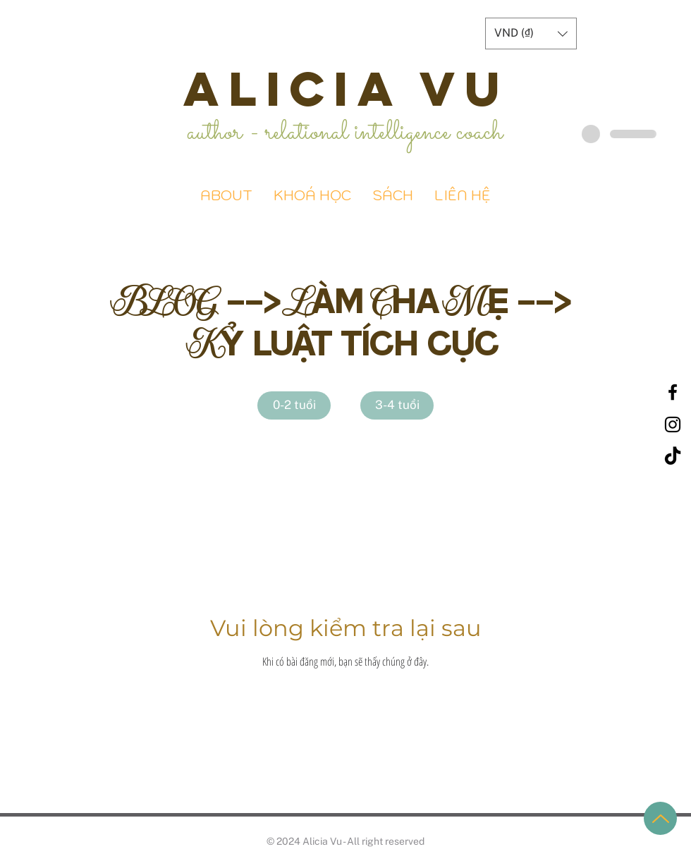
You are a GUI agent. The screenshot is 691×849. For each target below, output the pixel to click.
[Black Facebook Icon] (672, 392)
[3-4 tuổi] (397, 405)
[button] (531, 33)
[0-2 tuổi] (294, 405)
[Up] (660, 818)
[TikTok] (672, 457)
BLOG (168, 299)
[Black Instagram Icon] (672, 424)
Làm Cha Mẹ (399, 299)
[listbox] (531, 33)
